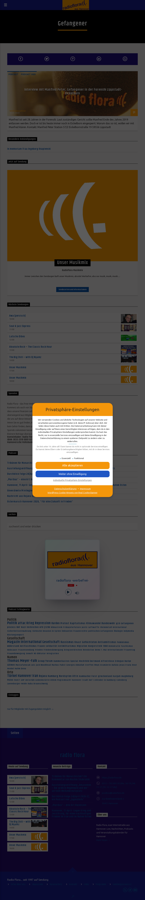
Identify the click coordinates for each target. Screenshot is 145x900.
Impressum (85, 488)
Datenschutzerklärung (65, 488)
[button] (73, 474)
